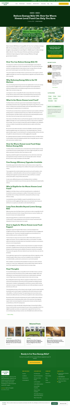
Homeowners (25, 378)
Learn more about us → (52, 115)
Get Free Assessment (64, 3)
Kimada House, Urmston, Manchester (63, 0)
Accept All (54, 403)
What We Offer (36, 3)
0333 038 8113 (34, 0)
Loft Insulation (37, 381)
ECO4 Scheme (37, 373)
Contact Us (48, 382)
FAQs (47, 380)
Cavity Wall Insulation (38, 384)
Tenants (24, 373)
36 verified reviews (5, 389)
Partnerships (43, 3)
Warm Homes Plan (38, 397)
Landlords (24, 375)
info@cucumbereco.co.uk (42, 0)
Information (29, 3)
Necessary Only (63, 403)
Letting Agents (25, 380)
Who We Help (22, 3)
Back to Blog (9, 314)
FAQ (51, 3)
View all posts (55, 87)
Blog (48, 3)
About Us (47, 373)
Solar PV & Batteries (38, 375)
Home (17, 3)
